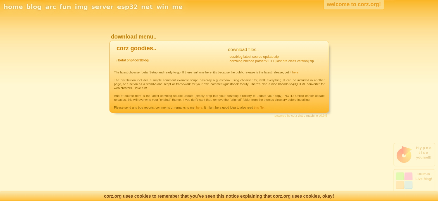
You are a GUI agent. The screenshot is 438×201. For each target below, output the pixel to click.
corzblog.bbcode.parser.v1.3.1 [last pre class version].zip (272, 61)
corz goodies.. (136, 48)
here (295, 72)
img (81, 6)
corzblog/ (141, 60)
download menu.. (133, 37)
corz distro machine (304, 115)
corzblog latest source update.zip (254, 57)
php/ (130, 60)
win (162, 6)
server (102, 6)
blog (34, 6)
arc (50, 6)
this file (259, 107)
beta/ (122, 60)
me (177, 6)
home (13, 6)
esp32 (127, 6)
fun (65, 6)
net (147, 6)
